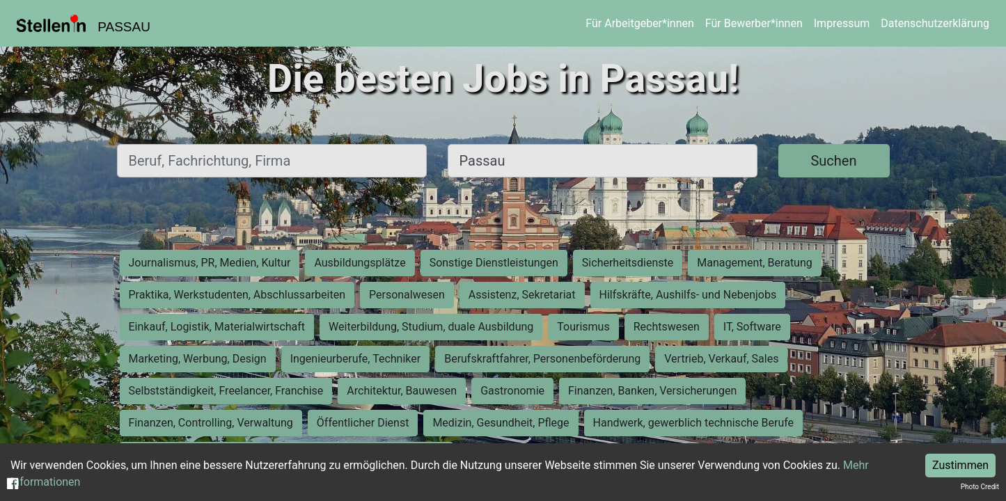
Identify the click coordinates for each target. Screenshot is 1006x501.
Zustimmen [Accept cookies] (960, 465)
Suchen (833, 160)
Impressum (842, 23)
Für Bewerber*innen (754, 23)
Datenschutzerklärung (935, 23)
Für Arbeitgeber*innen (639, 23)
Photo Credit (980, 487)
